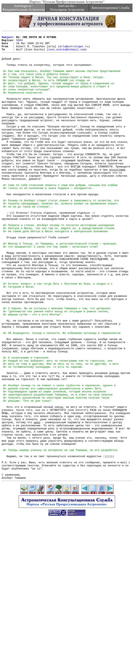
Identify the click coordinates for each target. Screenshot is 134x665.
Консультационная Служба (110, 7)
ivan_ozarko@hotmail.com (66, 53)
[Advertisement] (68, 636)
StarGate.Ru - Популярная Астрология (67, 7)
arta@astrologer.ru (73, 49)
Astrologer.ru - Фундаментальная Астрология (23, 7)
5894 (19, 42)
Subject (7, 38)
